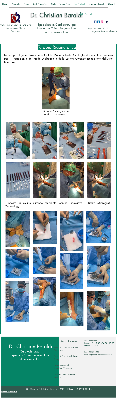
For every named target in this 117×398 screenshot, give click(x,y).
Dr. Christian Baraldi (56, 15)
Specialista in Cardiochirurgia (57, 25)
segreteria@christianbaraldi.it (100, 354)
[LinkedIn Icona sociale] (98, 22)
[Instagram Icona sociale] (102, 22)
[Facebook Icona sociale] (95, 22)
